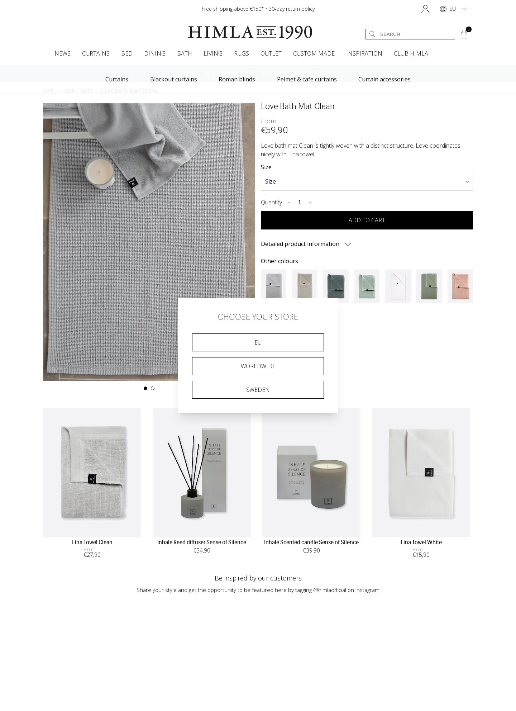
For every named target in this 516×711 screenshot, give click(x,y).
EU (258, 342)
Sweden (258, 390)
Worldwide (258, 366)
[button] (425, 9)
